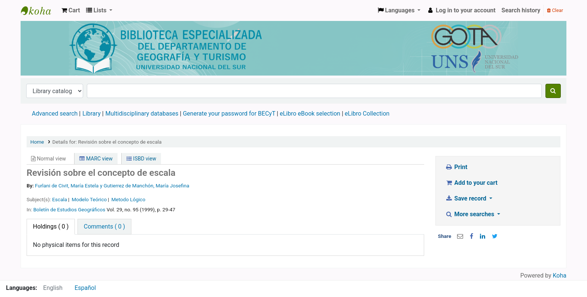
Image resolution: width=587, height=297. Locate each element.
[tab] (104, 227)
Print (456, 167)
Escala (59, 199)
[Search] (553, 91)
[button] (70, 10)
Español (85, 287)
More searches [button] (470, 214)
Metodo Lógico (128, 199)
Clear (555, 10)
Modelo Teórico (89, 199)
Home (37, 142)
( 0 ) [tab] (51, 226)
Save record (466, 198)
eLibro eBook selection (311, 113)
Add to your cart (471, 182)
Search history (521, 10)
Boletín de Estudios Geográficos (69, 209)
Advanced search (54, 113)
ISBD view (141, 159)
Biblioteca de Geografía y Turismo (39, 10)
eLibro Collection (367, 113)
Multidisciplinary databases (143, 113)
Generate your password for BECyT (229, 113)
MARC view (95, 159)
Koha (559, 275)
